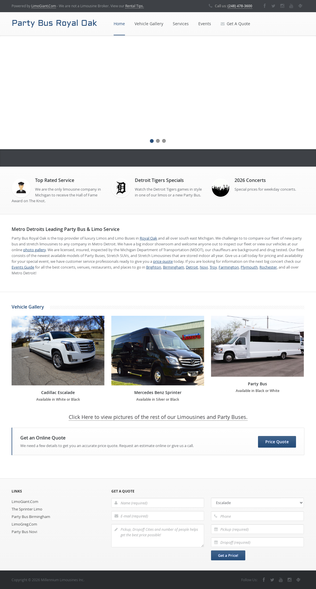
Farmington (229, 267)
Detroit (192, 267)
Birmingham (173, 267)
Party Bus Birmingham (31, 516)
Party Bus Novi (24, 531)
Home (119, 23)
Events (204, 23)
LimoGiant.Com (43, 5)
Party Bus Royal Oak (54, 24)
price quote (163, 261)
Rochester (268, 267)
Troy (213, 267)
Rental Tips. (134, 5)
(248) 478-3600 (240, 5)
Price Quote (277, 441)
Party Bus (257, 383)
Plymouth (249, 267)
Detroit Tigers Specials (159, 180)
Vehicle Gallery (149, 23)
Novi (204, 267)
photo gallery (34, 249)
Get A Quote (235, 23)
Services (181, 23)
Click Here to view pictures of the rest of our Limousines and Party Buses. (158, 416)
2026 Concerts (250, 180)
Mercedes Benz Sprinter (157, 392)
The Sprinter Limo (27, 509)
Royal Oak (148, 238)
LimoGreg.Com (24, 524)
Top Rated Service (54, 180)
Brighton (153, 267)
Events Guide (23, 267)
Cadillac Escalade (58, 392)
